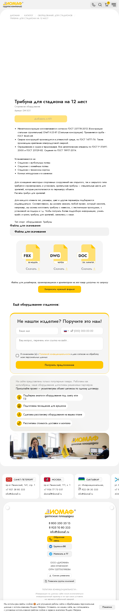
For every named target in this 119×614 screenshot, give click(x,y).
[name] (37, 331)
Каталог (28, 15)
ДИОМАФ (15, 15)
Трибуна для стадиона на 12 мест (29, 18)
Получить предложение (59, 365)
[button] (59, 581)
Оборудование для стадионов (55, 15)
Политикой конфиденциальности (54, 354)
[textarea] (59, 343)
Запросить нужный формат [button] (59, 289)
